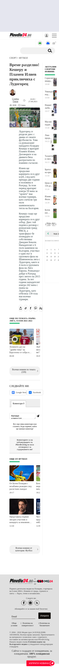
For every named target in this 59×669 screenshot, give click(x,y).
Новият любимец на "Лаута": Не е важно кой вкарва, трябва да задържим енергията (49, 106)
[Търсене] (34, 51)
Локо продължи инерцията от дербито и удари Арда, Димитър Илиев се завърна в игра (49, 136)
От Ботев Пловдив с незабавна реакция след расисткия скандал (20, 487)
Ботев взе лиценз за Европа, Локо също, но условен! (49, 211)
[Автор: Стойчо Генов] (15, 100)
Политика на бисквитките (45, 625)
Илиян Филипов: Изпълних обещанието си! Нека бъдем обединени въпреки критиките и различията (49, 198)
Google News (19, 392)
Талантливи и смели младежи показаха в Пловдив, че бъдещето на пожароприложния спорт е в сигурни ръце (49, 157)
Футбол (23, 58)
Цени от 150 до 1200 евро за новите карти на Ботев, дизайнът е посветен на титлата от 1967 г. (49, 184)
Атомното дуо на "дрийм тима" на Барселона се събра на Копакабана (19, 350)
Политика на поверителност (28, 625)
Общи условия (14, 625)
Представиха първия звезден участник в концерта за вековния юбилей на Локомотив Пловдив (19, 520)
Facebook (35, 392)
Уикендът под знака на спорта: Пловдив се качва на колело (49, 93)
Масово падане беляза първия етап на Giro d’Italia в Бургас (49, 123)
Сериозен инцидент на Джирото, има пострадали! (49, 79)
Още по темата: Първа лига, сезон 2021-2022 (22, 319)
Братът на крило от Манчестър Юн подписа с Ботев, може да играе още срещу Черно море (49, 171)
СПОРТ (13, 58)
